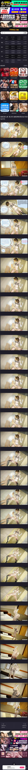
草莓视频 (19, 60)
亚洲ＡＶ (7, 41)
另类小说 (13, 57)
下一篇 (24, 725)
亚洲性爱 (7, 46)
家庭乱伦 (13, 55)
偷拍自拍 (13, 46)
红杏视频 (7, 62)
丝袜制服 (13, 43)
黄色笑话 (19, 57)
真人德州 (13, 37)
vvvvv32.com (14, 30)
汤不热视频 (25, 60)
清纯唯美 (13, 52)
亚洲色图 (13, 50)
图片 (2, 51)
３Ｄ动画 (25, 41)
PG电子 (7, 37)
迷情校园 (7, 57)
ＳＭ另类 (25, 43)
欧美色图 (19, 50)
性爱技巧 (25, 57)
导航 (2, 60)
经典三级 (13, 48)
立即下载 (22, 767)
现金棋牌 (19, 39)
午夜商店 (13, 60)
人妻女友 (19, 55)
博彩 (2, 37)
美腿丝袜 (7, 52)
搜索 (25, 32)
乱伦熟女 (19, 48)
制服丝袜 (7, 48)
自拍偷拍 (13, 41)
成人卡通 (19, 46)
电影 (2, 47)
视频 (2, 42)
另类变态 (25, 48)
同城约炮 (7, 60)
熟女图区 (19, 52)
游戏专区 (25, 37)
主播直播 (19, 43)
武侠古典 (25, 55)
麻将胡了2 (7, 39)
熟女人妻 (7, 43)
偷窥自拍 (7, 50)
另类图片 (25, 52)
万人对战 (19, 37)
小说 (2, 56)
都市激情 (7, 55)
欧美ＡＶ (19, 41)
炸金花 (13, 39)
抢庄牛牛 (25, 39)
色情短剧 (13, 62)
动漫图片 (25, 50)
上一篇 (4, 725)
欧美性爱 (25, 46)
